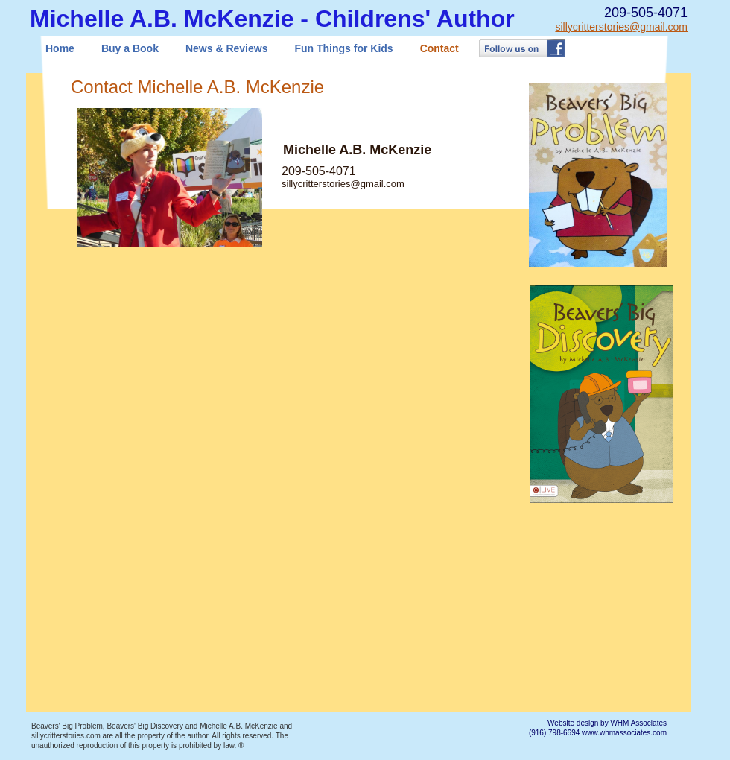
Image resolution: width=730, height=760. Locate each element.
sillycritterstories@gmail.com (621, 27)
